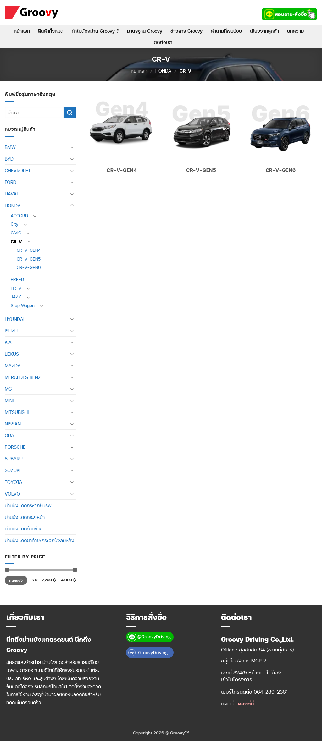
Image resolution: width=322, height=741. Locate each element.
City (14, 224)
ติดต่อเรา (163, 42)
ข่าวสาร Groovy (186, 30)
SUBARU (14, 458)
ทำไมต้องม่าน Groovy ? (95, 30)
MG (8, 388)
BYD (9, 158)
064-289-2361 (271, 691)
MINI (9, 400)
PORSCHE (15, 446)
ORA (9, 435)
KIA (8, 342)
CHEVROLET (18, 170)
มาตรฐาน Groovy (144, 30)
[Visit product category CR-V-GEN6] (280, 135)
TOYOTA (13, 482)
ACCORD (19, 215)
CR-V (16, 241)
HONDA (163, 70)
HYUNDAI (14, 319)
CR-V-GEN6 (29, 267)
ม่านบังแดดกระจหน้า (25, 516)
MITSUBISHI (17, 412)
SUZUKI (12, 470)
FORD (10, 181)
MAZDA (13, 365)
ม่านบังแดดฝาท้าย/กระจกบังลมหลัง (39, 540)
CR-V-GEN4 (29, 250)
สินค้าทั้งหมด (51, 30)
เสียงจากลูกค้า (264, 30)
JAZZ (16, 296)
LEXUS (12, 353)
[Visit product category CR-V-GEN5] (201, 135)
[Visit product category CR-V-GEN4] (121, 135)
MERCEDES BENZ (23, 377)
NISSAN (13, 423)
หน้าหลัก (139, 70)
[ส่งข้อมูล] (70, 112)
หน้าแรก (22, 30)
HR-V (16, 288)
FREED (17, 279)
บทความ (295, 30)
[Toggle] (72, 147)
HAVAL (12, 193)
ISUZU (11, 330)
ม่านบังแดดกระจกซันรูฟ (28, 505)
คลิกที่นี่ (246, 703)
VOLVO (12, 493)
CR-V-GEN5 (29, 259)
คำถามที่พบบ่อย (226, 30)
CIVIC (16, 233)
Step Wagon (23, 305)
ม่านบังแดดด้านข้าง (23, 528)
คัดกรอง (16, 580)
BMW (10, 147)
